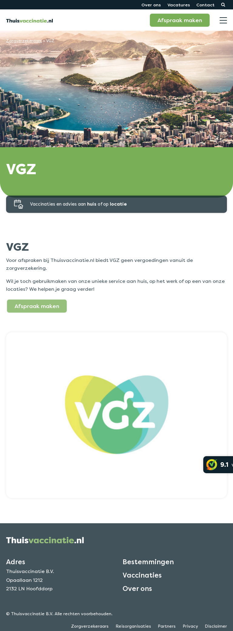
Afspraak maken (179, 20)
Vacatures (178, 5)
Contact (205, 5)
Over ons (151, 5)
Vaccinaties (142, 582)
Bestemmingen (148, 569)
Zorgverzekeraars (24, 40)
